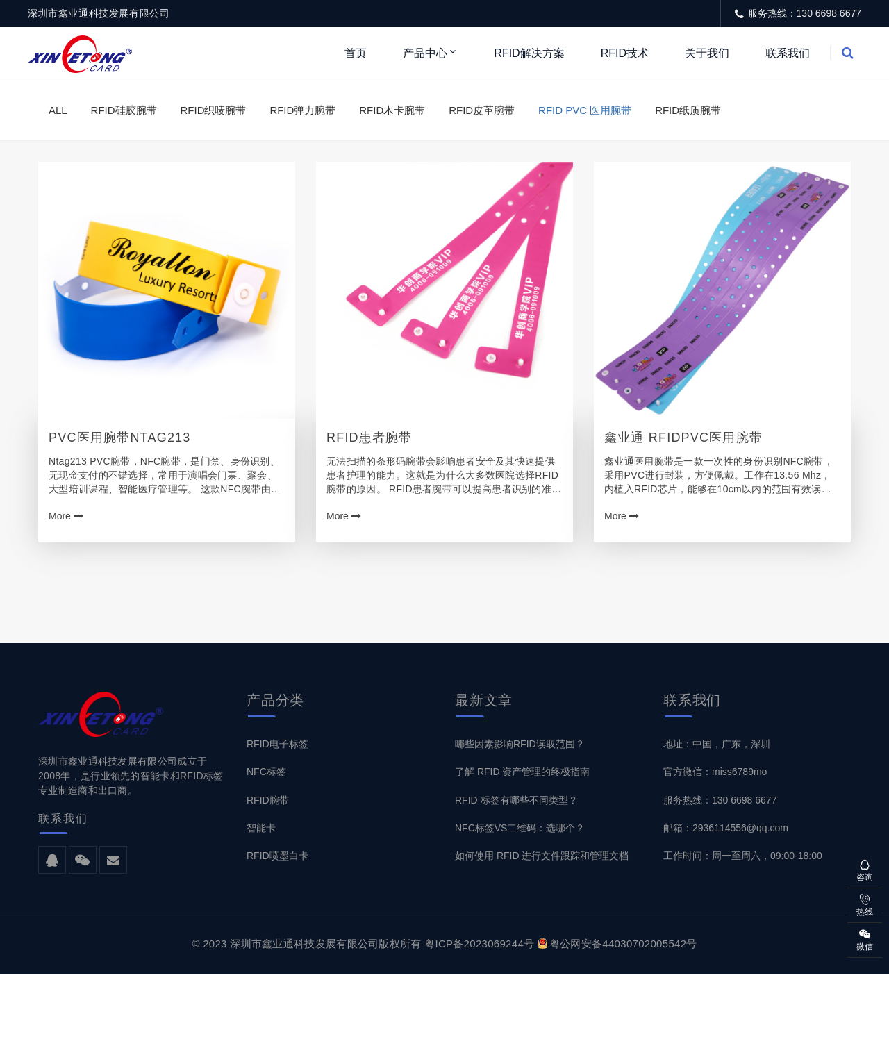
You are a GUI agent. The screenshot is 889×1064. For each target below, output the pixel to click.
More (66, 516)
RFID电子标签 (277, 743)
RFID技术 (625, 53)
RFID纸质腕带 (688, 110)
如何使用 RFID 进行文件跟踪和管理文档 (542, 855)
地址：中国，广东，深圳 (716, 743)
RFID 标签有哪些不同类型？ (516, 800)
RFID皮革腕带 (482, 110)
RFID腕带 (268, 800)
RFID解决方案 (529, 53)
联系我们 (787, 53)
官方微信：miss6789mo (715, 771)
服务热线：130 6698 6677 (719, 800)
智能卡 (261, 827)
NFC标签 (266, 771)
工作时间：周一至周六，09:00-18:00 (742, 855)
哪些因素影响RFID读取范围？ (520, 743)
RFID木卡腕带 (392, 110)
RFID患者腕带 (369, 437)
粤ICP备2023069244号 (479, 943)
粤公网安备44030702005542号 (617, 943)
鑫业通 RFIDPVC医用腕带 (683, 437)
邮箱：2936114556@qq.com (725, 827)
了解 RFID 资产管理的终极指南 (522, 771)
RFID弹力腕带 (302, 110)
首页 (355, 53)
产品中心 (425, 53)
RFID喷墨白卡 (277, 855)
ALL (58, 110)
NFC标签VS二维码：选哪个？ (520, 827)
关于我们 (707, 53)
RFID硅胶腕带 (124, 110)
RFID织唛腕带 (213, 110)
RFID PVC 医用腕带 (584, 110)
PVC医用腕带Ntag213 (120, 437)
